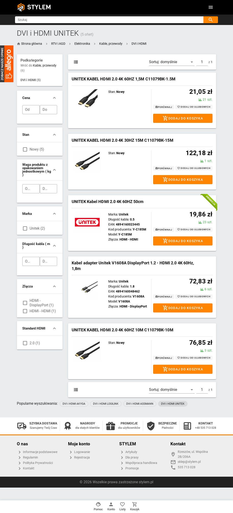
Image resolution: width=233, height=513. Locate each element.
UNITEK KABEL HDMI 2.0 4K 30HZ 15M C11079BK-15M (122, 140)
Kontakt (25, 468)
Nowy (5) (37, 149)
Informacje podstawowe (37, 452)
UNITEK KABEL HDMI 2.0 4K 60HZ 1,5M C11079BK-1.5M (123, 79)
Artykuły (128, 452)
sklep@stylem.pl (189, 462)
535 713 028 (186, 467)
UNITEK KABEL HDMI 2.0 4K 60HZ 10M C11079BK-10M (122, 329)
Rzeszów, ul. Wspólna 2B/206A (193, 454)
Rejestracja (79, 457)
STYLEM (39, 7)
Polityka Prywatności (35, 463)
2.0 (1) (35, 343)
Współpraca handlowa (138, 463)
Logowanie (79, 452)
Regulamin (27, 457)
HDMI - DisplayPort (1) (42, 302)
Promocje (129, 468)
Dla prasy (129, 457)
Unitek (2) (37, 228)
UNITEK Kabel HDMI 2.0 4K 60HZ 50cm (108, 201)
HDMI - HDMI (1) (43, 311)
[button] (58, 43)
